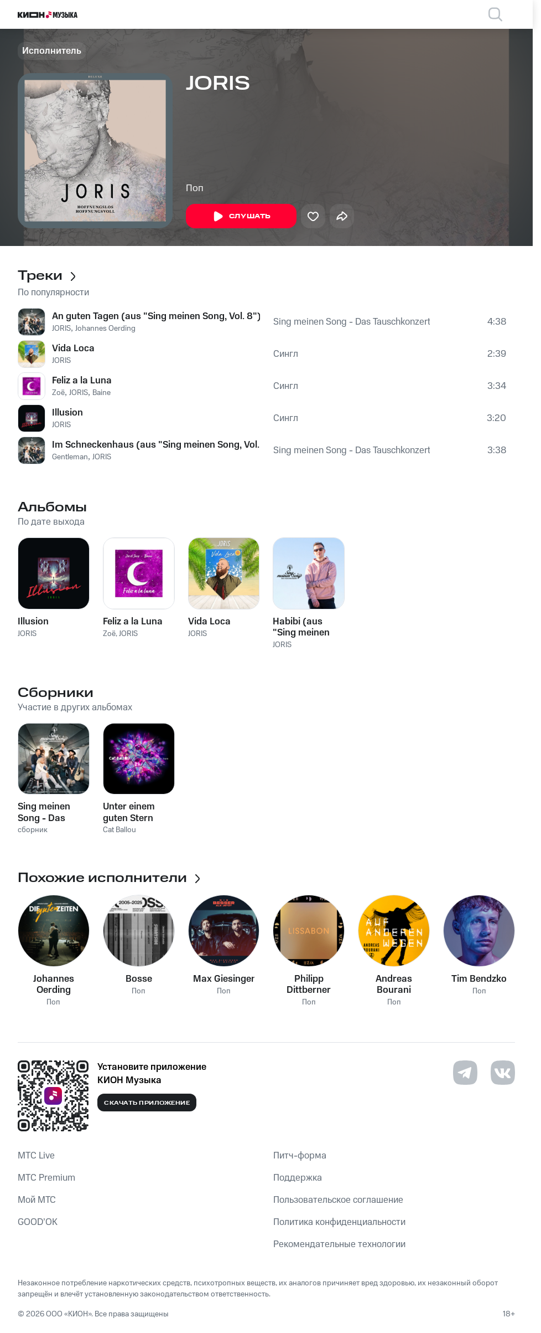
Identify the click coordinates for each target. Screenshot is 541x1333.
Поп (195, 188)
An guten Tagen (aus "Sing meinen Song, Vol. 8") (156, 316)
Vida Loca (73, 348)
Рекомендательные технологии (339, 1244)
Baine (101, 392)
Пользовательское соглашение (338, 1200)
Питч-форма (299, 1155)
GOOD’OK (38, 1222)
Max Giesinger (224, 979)
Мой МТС (37, 1200)
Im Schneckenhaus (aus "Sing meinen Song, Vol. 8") (156, 445)
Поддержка (297, 1178)
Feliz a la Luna (82, 380)
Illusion (67, 412)
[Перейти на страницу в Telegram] (465, 1072)
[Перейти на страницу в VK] (503, 1072)
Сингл (285, 354)
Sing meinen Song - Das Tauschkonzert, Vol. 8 (351, 322)
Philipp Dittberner (309, 984)
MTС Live (36, 1155)
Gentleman (70, 457)
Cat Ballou (119, 829)
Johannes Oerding (105, 328)
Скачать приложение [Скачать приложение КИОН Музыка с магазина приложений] (147, 1103)
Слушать (241, 216)
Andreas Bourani (394, 984)
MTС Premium (46, 1178)
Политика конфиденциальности (339, 1222)
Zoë (58, 392)
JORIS (61, 328)
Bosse (139, 979)
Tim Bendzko (479, 979)
